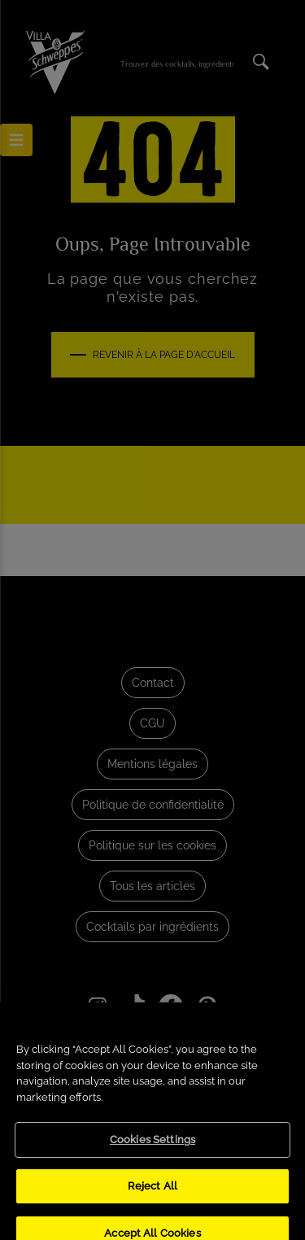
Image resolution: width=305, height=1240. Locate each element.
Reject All (152, 1194)
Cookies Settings (152, 1148)
